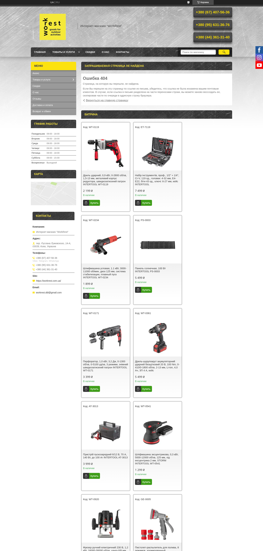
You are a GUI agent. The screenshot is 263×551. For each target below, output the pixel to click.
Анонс (36, 73)
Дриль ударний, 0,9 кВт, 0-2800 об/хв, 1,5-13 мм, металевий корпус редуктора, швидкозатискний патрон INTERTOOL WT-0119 (105, 180)
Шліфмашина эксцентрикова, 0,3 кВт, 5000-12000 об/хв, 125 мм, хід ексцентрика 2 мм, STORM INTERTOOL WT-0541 (156, 366)
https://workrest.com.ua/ (48, 280)
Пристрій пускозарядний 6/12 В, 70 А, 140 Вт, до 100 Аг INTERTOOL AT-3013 (105, 364)
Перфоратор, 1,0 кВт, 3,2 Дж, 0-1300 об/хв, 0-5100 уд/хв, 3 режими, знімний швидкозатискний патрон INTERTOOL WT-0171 (155, 273)
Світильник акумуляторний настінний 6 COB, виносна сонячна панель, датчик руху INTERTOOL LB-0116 (156, 457)
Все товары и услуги (155, 497)
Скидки (90, 52)
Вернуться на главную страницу (107, 100)
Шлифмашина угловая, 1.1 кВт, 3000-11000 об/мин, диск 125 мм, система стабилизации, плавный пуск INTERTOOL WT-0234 (207, 180)
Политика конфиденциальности (159, 548)
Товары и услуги (63, 52)
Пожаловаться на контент (130, 548)
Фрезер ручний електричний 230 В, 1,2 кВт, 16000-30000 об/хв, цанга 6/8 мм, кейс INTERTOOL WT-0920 (207, 364)
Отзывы (37, 98)
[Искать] (224, 52)
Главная (40, 52)
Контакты (122, 52)
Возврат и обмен (42, 111)
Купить (94, 202)
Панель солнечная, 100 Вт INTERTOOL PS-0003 (98, 270)
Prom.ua (146, 545)
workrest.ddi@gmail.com (49, 292)
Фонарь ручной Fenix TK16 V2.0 (204, 454)
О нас (105, 52)
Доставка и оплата (43, 105)
